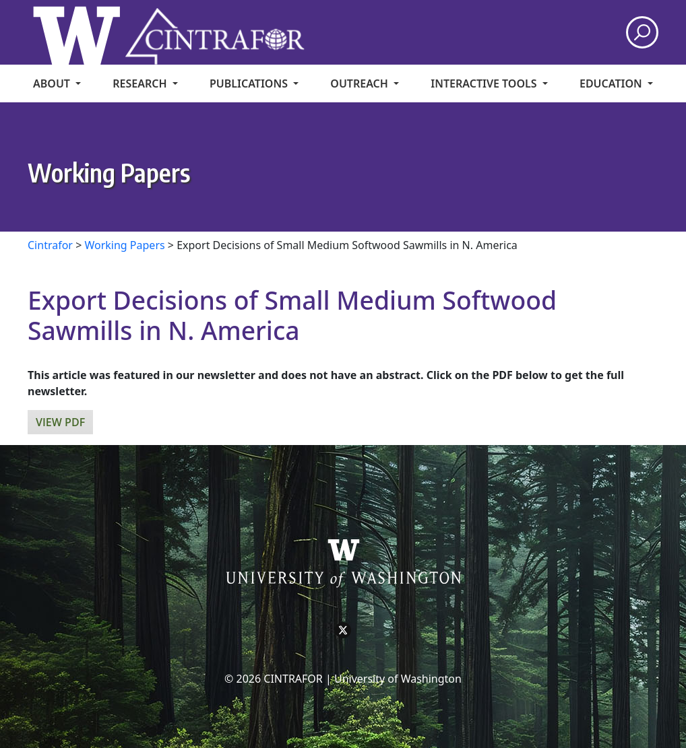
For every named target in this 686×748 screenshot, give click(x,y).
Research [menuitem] (141, 83)
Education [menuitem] (612, 83)
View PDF (60, 422)
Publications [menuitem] (250, 83)
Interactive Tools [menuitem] (485, 83)
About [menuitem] (53, 83)
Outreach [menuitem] (360, 83)
